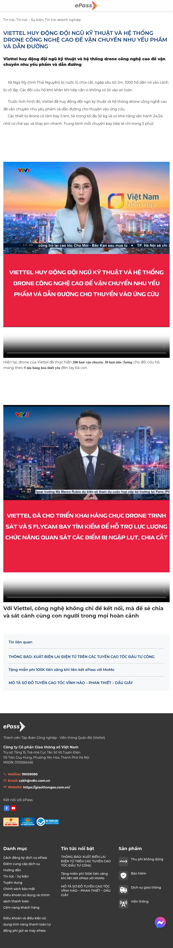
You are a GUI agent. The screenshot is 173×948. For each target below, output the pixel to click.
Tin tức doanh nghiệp (63, 20)
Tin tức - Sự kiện (30, 20)
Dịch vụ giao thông (146, 887)
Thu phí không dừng (147, 859)
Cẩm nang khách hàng (21, 907)
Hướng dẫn (12, 870)
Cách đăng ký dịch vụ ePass (25, 858)
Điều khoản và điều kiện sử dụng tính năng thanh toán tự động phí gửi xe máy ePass (27, 924)
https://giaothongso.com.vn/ (46, 787)
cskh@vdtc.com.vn (34, 781)
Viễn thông (140, 901)
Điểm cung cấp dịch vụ (21, 864)
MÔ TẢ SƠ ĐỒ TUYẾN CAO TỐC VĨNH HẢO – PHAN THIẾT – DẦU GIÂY (71, 683)
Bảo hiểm (138, 873)
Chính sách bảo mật (19, 889)
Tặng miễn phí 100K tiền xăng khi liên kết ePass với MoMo (61, 670)
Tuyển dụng (12, 883)
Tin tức (9, 20)
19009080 (30, 774)
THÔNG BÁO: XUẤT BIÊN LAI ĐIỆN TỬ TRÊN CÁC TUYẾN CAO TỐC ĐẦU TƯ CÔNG (82, 657)
